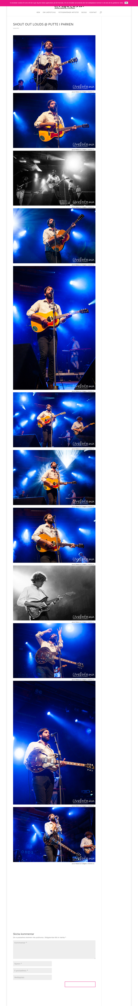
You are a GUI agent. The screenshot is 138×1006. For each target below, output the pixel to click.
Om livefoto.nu (49, 12)
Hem (38, 12)
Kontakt (93, 12)
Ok (126, 3)
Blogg (84, 12)
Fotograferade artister (68, 12)
